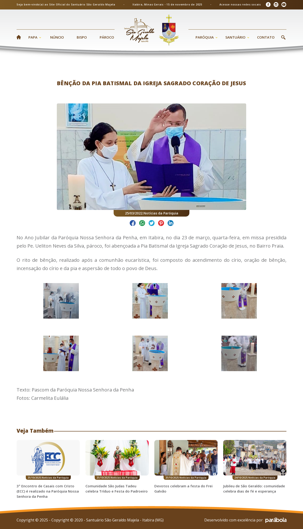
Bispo (82, 37)
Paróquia (205, 37)
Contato (266, 37)
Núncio (57, 37)
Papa (32, 37)
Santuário (235, 37)
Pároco (107, 37)
